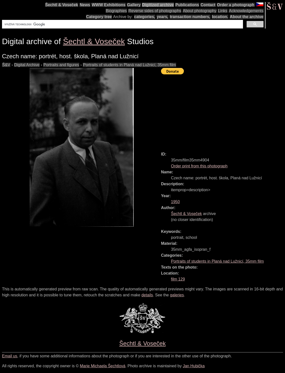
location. (220, 17)
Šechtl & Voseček (61, 5)
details (147, 295)
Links (222, 11)
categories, (144, 17)
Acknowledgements (246, 11)
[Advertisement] (223, 111)
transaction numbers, (190, 17)
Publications (187, 5)
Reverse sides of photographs (154, 11)
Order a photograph (235, 5)
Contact (208, 5)
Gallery (133, 5)
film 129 (178, 279)
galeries (177, 295)
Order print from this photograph (199, 166)
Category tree (99, 17)
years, (162, 17)
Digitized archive (158, 5)
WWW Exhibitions (108, 5)
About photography (199, 11)
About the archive (246, 17)
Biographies (116, 11)
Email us (9, 356)
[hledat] (122, 24)
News (85, 5)
